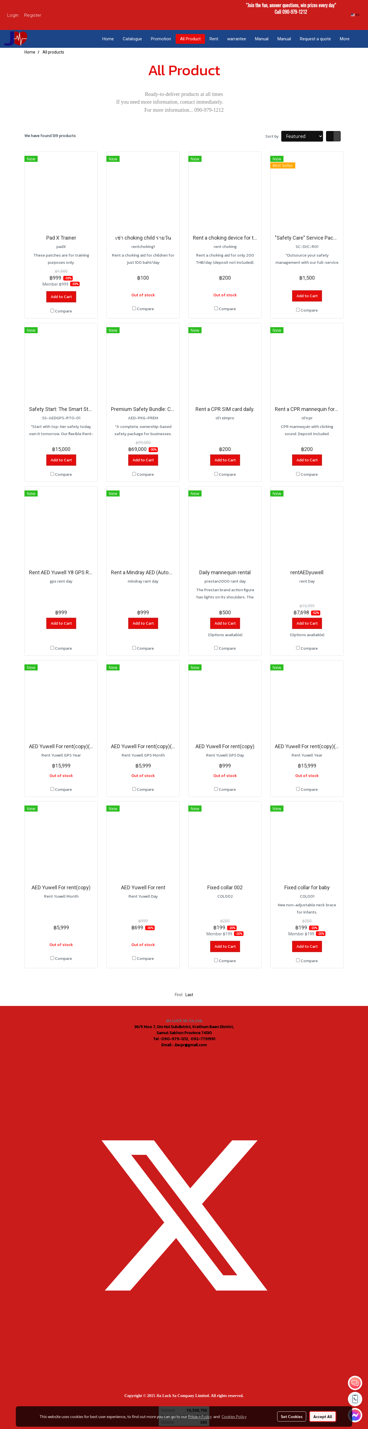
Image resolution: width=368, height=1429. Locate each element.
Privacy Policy (200, 1416)
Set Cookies (291, 1416)
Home (108, 38)
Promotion (161, 38)
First (179, 994)
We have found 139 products (50, 136)
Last (189, 994)
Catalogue (132, 38)
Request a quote (315, 38)
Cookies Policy (234, 1416)
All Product (190, 38)
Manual (262, 38)
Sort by (273, 136)
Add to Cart (61, 297)
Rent (214, 38)
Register (32, 15)
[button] (359, 39)
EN (355, 14)
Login (12, 15)
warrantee (236, 38)
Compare (63, 311)
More (345, 38)
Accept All (322, 1416)
